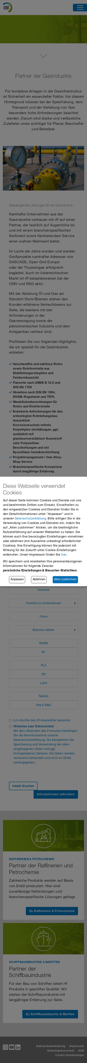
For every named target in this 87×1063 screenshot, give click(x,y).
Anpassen (17, 579)
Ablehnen (39, 579)
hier (63, 555)
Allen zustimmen (65, 579)
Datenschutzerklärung (30, 518)
